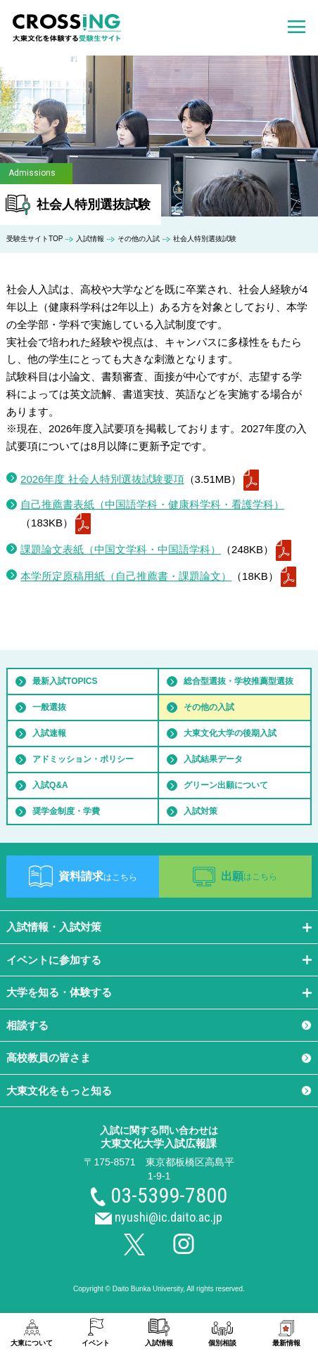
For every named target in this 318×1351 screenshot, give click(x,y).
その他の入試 (138, 239)
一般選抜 (49, 707)
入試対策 (200, 811)
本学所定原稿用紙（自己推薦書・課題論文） (125, 576)
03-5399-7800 (168, 1195)
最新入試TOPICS (64, 681)
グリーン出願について (226, 785)
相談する (27, 1025)
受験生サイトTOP (34, 239)
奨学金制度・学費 (66, 811)
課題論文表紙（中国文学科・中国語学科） (120, 549)
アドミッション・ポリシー (83, 759)
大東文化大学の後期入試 (230, 733)
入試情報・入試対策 (53, 927)
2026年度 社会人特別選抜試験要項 (102, 479)
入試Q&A (50, 785)
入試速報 (49, 733)
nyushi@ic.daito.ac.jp (168, 1217)
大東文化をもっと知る (59, 1091)
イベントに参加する (53, 960)
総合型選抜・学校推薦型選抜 (238, 681)
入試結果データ (213, 759)
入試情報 (90, 239)
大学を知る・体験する (59, 992)
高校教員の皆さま (48, 1058)
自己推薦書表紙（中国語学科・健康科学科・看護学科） (152, 504)
